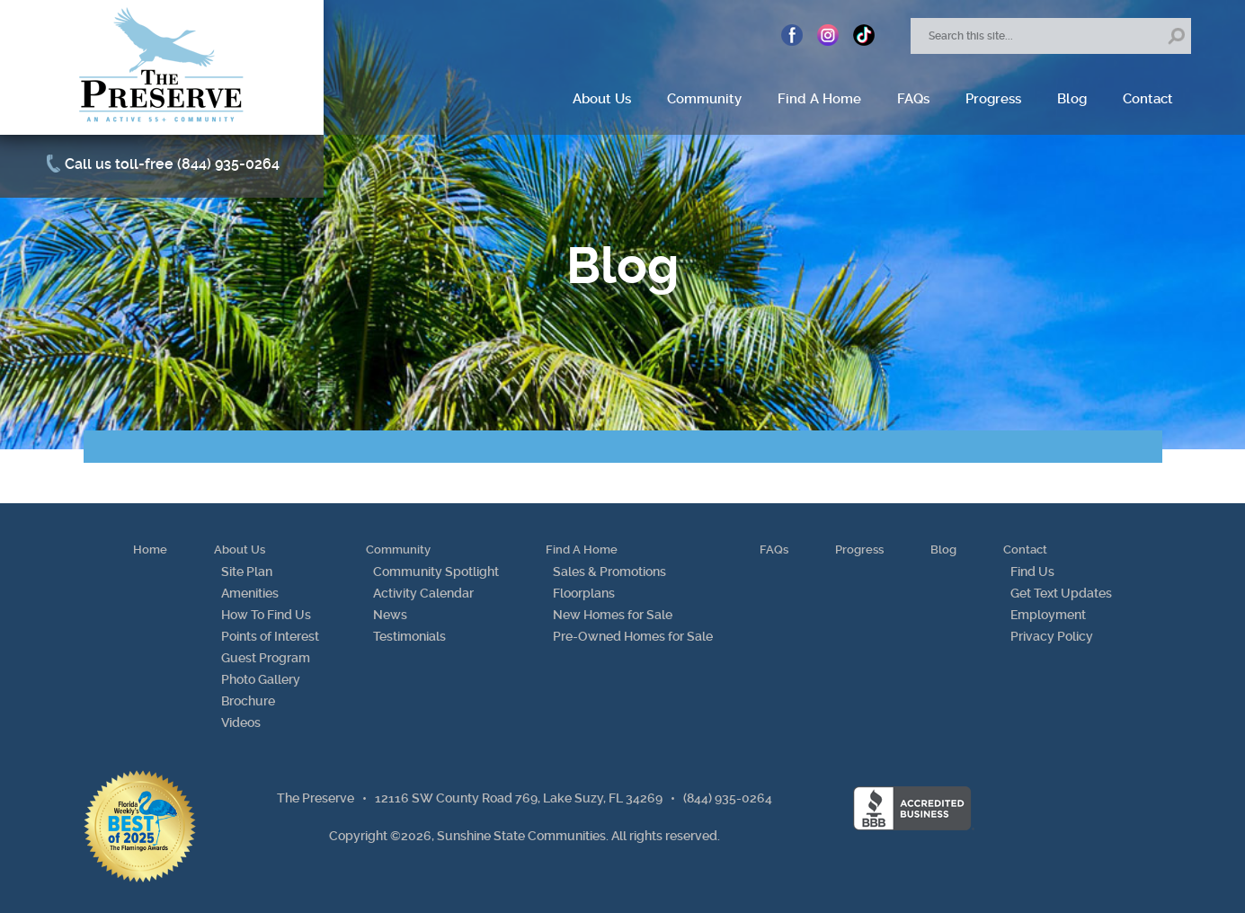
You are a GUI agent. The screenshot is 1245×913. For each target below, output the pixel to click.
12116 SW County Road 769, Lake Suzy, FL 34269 (519, 798)
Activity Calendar (423, 593)
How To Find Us (266, 614)
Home (150, 549)
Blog (1072, 99)
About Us (602, 99)
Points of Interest (270, 636)
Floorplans (584, 593)
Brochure (248, 701)
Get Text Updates (1061, 593)
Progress (993, 99)
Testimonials (409, 636)
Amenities (250, 593)
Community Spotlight (436, 571)
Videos (241, 722)
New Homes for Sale (612, 614)
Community (704, 99)
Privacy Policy (1051, 636)
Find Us (1032, 571)
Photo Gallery (260, 679)
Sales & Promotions (609, 571)
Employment (1048, 614)
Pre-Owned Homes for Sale (633, 636)
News (390, 614)
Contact (1148, 99)
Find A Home (819, 99)
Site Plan (246, 571)
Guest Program (265, 658)
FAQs (913, 99)
